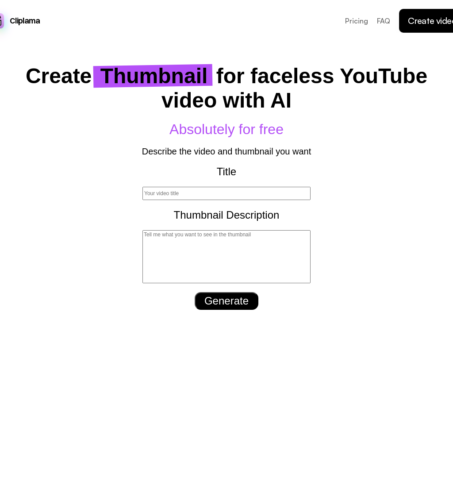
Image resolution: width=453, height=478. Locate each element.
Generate (226, 301)
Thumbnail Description (227, 215)
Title (226, 171)
